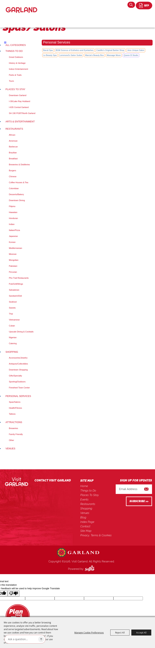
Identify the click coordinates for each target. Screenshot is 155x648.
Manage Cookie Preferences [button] (89, 632)
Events (84, 499)
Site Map (85, 531)
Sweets (12, 308)
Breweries (13, 428)
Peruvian (13, 272)
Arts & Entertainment (20, 121)
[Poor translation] (14, 593)
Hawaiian (13, 212)
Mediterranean (15, 248)
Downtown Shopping (18, 370)
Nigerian (13, 337)
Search (131, 5)
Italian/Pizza (14, 230)
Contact (85, 526)
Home (84, 486)
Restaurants (14, 128)
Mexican (13, 254)
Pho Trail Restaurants (19, 278)
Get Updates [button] (139, 501)
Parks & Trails (15, 75)
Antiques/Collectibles (18, 364)
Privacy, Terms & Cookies (96, 535)
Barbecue (13, 146)
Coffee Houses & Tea (18, 182)
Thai (11, 314)
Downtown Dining (17, 200)
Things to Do (14, 51)
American (13, 141)
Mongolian (13, 260)
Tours (11, 81)
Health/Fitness (15, 408)
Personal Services (18, 396)
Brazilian (13, 152)
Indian (12, 224)
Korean (12, 242)
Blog (83, 517)
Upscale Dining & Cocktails (21, 332)
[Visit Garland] (21, 7)
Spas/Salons (14, 402)
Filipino (12, 206)
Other (11, 440)
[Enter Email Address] (134, 489)
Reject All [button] (120, 632)
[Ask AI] (22, 639)
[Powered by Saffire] (90, 569)
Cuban (12, 326)
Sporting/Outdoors (17, 382)
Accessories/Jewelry (18, 358)
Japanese (13, 236)
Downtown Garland (17, 95)
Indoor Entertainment (18, 69)
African (12, 135)
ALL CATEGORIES (15, 45)
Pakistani (13, 266)
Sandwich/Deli (15, 296)
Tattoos (12, 414)
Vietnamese (14, 320)
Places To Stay (15, 89)
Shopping (11, 351)
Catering (13, 343)
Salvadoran (14, 290)
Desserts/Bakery (16, 194)
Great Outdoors (16, 57)
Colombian (14, 188)
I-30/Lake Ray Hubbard (19, 101)
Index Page (87, 522)
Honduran (13, 218)
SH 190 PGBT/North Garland (22, 113)
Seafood (13, 302)
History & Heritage (17, 63)
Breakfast (13, 158)
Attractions (13, 422)
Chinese (12, 176)
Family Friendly (16, 434)
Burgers (12, 170)
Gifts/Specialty (15, 376)
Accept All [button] (141, 632)
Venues (10, 448)
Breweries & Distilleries (19, 164)
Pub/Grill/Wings (16, 284)
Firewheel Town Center (19, 387)
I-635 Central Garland (19, 107)
